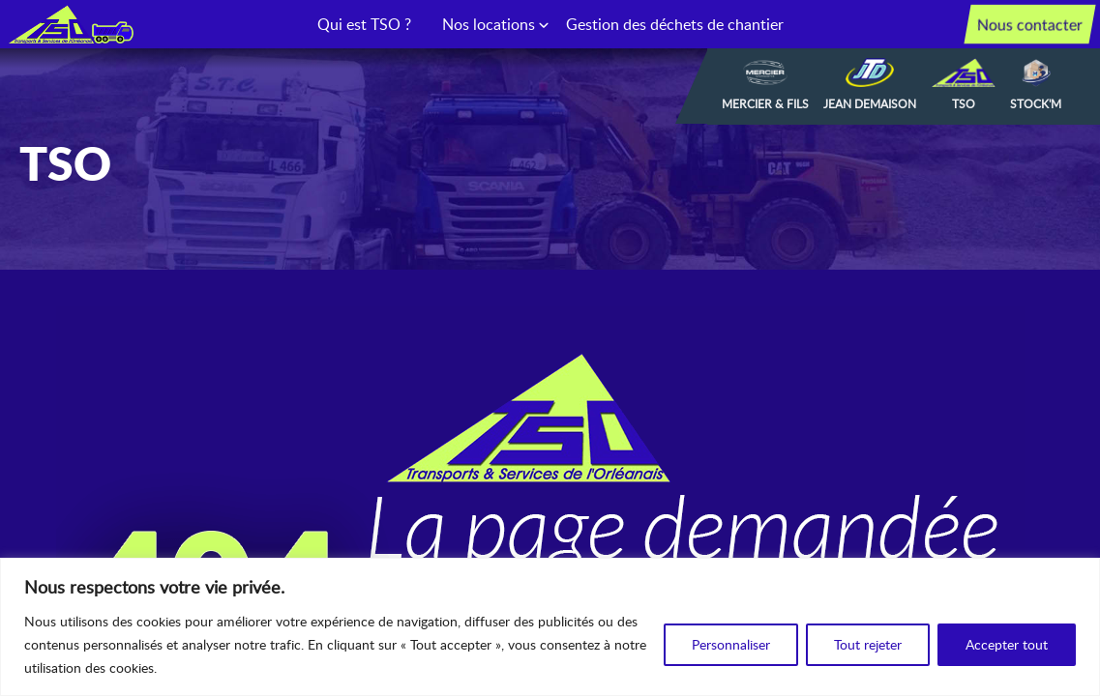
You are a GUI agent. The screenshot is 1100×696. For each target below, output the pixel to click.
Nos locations (488, 24)
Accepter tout (1007, 644)
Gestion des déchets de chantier (675, 24)
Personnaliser (731, 644)
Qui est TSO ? (364, 24)
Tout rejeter (868, 644)
